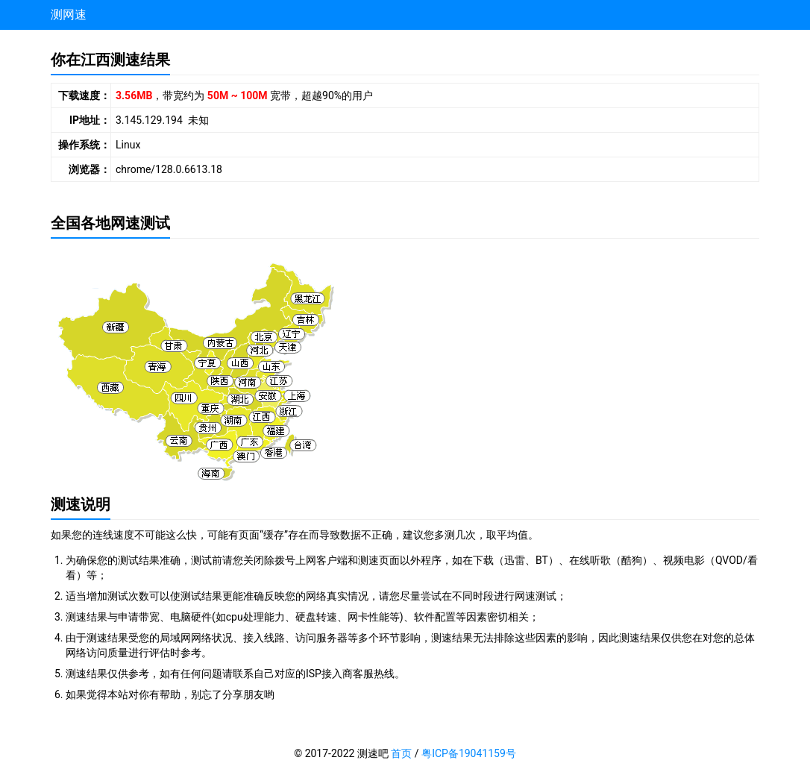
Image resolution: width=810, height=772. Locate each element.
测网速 (69, 14)
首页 (401, 753)
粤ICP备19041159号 (468, 753)
